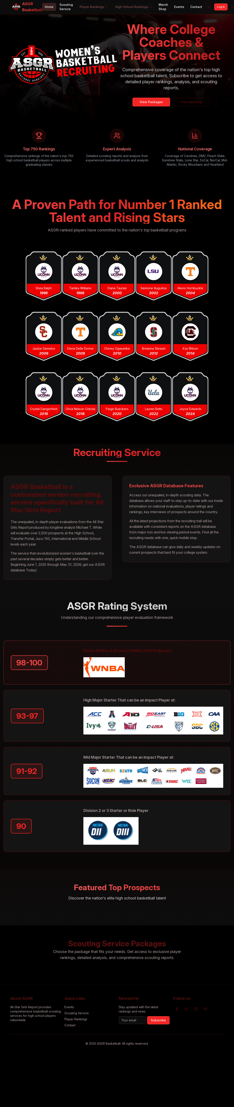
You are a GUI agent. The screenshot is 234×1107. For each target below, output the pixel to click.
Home (49, 7)
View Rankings (192, 102)
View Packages (151, 102)
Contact (196, 7)
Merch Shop (163, 7)
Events (179, 7)
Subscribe (158, 1020)
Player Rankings (94, 7)
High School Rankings (133, 7)
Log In (221, 6)
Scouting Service (66, 7)
